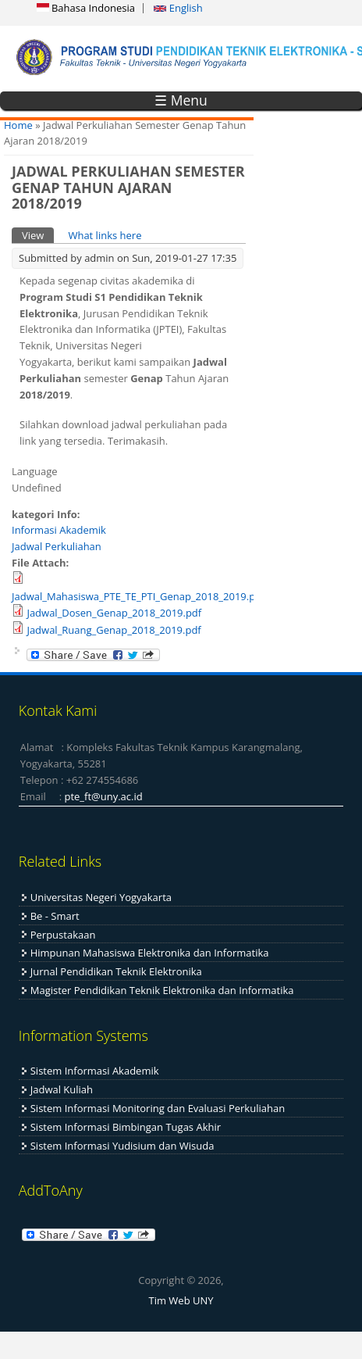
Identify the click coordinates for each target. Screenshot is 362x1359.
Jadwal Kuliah (61, 1089)
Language (35, 471)
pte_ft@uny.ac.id (103, 796)
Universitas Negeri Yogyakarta (101, 897)
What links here (104, 235)
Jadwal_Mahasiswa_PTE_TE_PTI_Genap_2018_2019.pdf (138, 596)
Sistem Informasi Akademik (94, 1071)
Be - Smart (55, 916)
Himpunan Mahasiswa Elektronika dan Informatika (149, 953)
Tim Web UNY (180, 1300)
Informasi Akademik (59, 530)
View (38, 234)
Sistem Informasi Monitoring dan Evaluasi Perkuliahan (157, 1108)
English (178, 8)
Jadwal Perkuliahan (56, 546)
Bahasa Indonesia (86, 8)
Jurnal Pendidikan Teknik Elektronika (116, 971)
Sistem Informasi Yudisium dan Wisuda (122, 1146)
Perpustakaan (63, 935)
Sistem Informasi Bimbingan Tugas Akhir (125, 1127)
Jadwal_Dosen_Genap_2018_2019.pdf (114, 613)
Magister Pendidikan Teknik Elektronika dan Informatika (162, 990)
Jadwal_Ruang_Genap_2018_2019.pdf (114, 630)
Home (18, 125)
